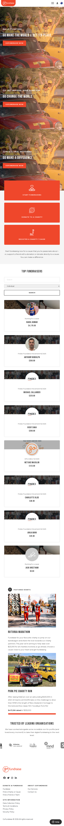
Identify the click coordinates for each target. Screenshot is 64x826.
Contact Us (32, 792)
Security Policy (8, 812)
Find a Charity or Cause (12, 792)
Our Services (33, 789)
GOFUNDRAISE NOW (14, 43)
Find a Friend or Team (11, 795)
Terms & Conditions (10, 806)
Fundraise (6, 789)
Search (32, 293)
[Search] (32, 279)
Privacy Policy (8, 809)
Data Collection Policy (11, 803)
